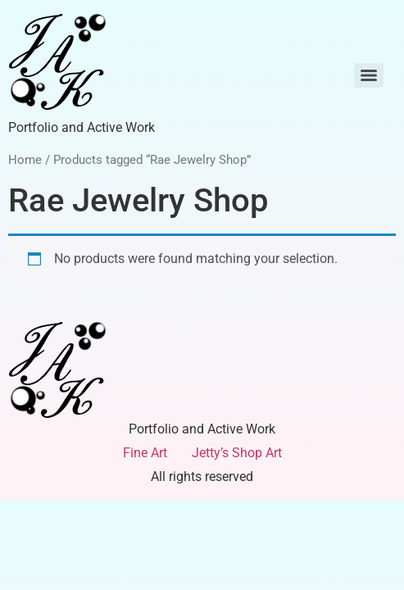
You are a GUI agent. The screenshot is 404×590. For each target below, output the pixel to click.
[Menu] (369, 75)
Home (25, 159)
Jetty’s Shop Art (237, 453)
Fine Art (145, 453)
